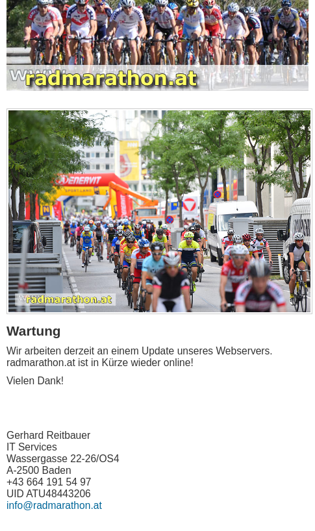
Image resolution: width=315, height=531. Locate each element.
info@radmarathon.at (54, 505)
